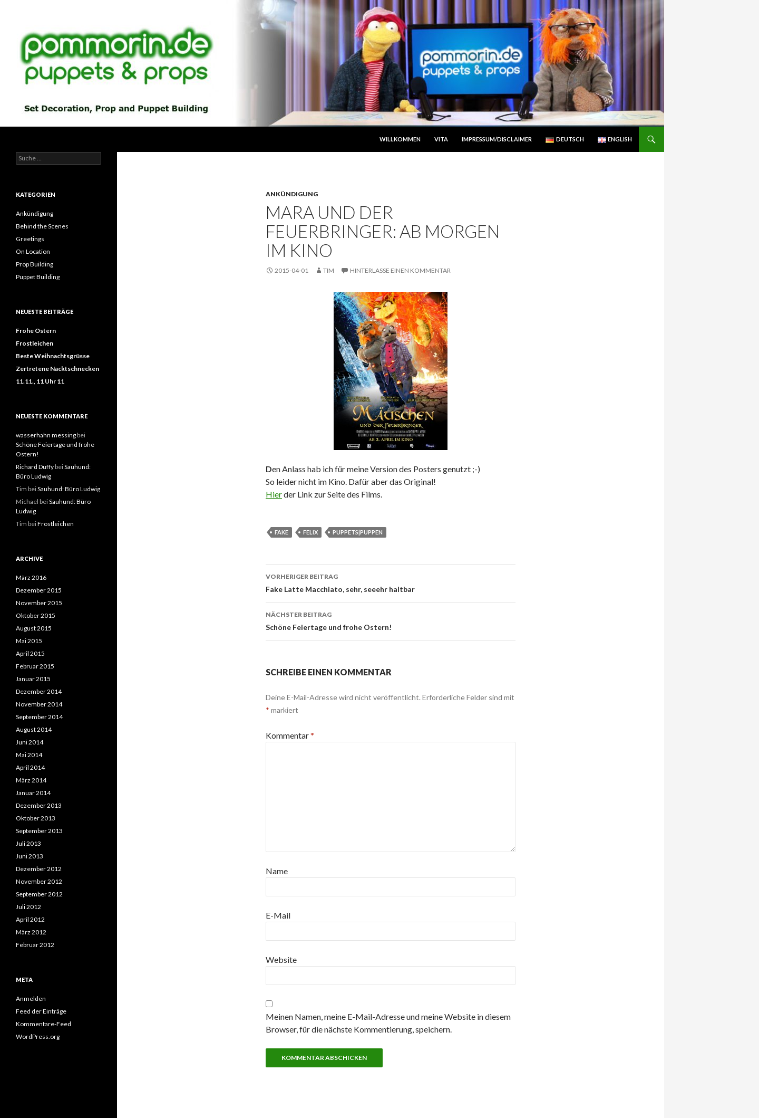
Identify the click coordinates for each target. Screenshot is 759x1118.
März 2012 (31, 932)
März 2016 (31, 577)
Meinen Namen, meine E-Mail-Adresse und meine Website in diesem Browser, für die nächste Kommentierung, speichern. (388, 1022)
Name (277, 871)
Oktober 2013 (35, 818)
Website (281, 959)
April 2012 (30, 919)
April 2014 (30, 767)
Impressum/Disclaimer (497, 139)
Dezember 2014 (39, 691)
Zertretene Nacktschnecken (57, 368)
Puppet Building (38, 277)
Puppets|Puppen (358, 532)
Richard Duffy (35, 467)
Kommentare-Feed (43, 1024)
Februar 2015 (35, 666)
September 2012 (39, 894)
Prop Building (34, 264)
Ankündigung (292, 194)
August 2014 (34, 729)
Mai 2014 (29, 755)
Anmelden (31, 998)
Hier (274, 494)
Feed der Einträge (41, 1011)
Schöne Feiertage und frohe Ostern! (390, 620)
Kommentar (290, 735)
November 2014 (39, 704)
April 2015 (30, 653)
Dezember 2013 (39, 805)
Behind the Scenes (42, 226)
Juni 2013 (29, 856)
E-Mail (278, 915)
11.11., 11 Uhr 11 (40, 381)
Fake (281, 532)
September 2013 (39, 831)
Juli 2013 (28, 843)
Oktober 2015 (35, 615)
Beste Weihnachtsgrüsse (53, 356)
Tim (328, 270)
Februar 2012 (35, 945)
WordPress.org (38, 1036)
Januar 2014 (33, 793)
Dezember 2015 (39, 590)
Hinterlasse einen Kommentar (400, 270)
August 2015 (34, 628)
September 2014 (39, 717)
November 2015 (39, 603)
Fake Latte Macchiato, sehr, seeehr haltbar (390, 582)
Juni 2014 (29, 742)
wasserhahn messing (46, 435)
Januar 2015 (33, 679)
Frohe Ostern (36, 331)
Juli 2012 (28, 907)
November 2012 (39, 881)
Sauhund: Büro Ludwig (68, 489)
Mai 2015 (29, 641)
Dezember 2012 (39, 869)
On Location (33, 251)
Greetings (30, 239)
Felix (310, 532)
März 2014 (31, 780)
